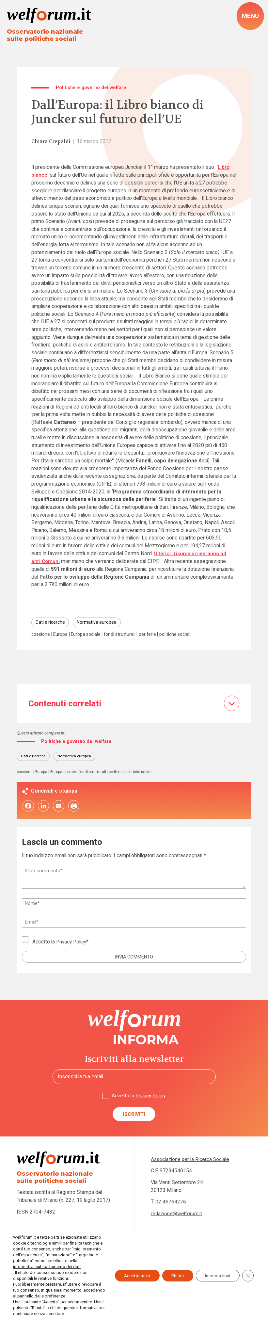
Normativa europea (99, 622)
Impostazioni (216, 1272)
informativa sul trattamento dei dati (46, 1266)
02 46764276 (170, 1203)
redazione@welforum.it (177, 1215)
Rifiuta (174, 1272)
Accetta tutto (131, 1272)
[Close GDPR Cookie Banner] (248, 1273)
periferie (152, 634)
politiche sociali (180, 634)
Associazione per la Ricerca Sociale (191, 1161)
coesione (41, 634)
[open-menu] (250, 16)
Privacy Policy (71, 943)
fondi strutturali (123, 634)
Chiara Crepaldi (51, 141)
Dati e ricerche (51, 622)
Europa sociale (88, 634)
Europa (61, 634)
